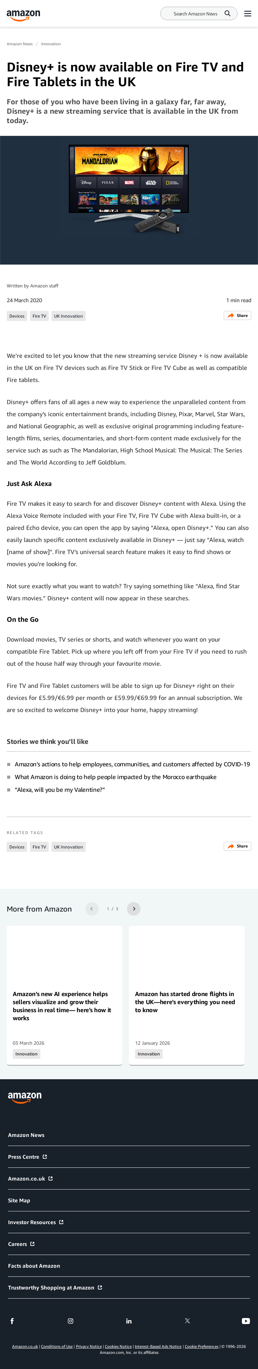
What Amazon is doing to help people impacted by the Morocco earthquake (115, 776)
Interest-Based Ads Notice (158, 1346)
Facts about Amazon (34, 1265)
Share (237, 315)
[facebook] (12, 1321)
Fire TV (39, 316)
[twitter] (187, 1321)
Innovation (51, 43)
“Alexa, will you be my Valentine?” (60, 789)
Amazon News (20, 43)
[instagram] (71, 1321)
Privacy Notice (89, 1346)
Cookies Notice (118, 1346)
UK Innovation (68, 316)
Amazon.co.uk (30, 1178)
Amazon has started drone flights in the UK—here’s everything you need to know (185, 1002)
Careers (21, 1244)
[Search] (195, 13)
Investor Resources (36, 1222)
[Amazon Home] (23, 15)
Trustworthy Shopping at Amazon (55, 1287)
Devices (17, 316)
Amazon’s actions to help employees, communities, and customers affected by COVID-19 (132, 764)
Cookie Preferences (201, 1346)
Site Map (19, 1200)
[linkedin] (129, 1321)
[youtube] (246, 1321)
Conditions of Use (57, 1346)
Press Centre (28, 1156)
